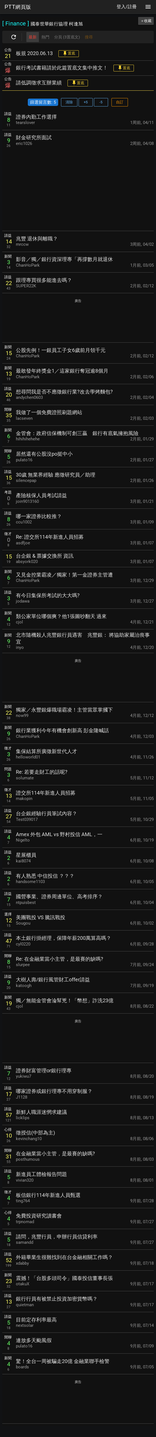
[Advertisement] (78, 189)
